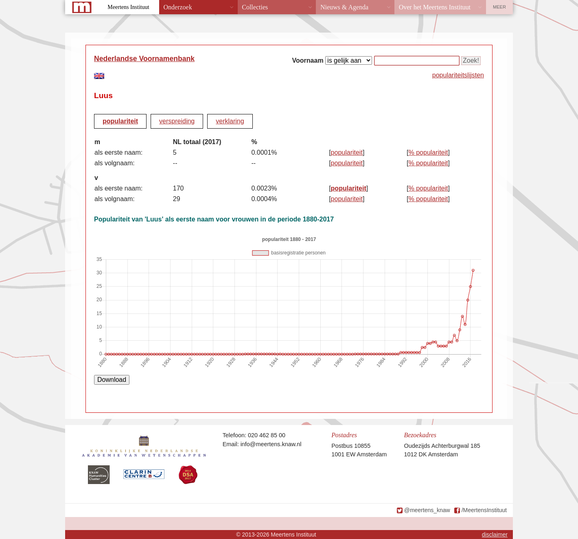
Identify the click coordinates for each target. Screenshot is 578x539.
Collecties (255, 7)
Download (111, 379)
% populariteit (428, 152)
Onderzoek (178, 7)
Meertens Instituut (128, 7)
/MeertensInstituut (484, 510)
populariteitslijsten (458, 75)
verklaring (230, 121)
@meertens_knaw (427, 510)
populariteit (120, 121)
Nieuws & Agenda (344, 7)
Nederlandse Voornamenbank (144, 59)
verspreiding (177, 121)
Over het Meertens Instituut (435, 7)
